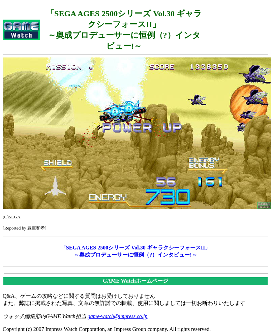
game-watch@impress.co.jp (118, 316)
